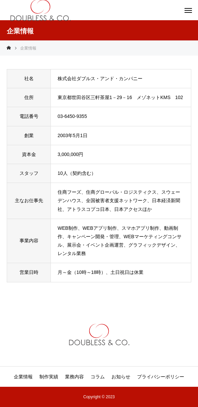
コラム (98, 376)
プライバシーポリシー (160, 376)
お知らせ (120, 376)
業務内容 (74, 376)
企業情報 (23, 376)
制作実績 (48, 376)
